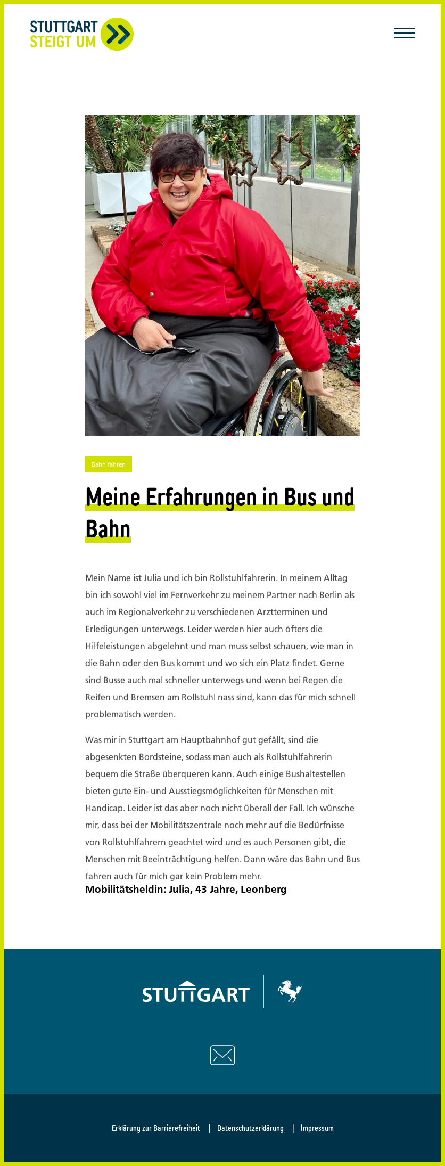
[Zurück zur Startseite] (82, 34)
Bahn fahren (109, 464)
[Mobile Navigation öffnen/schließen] (404, 34)
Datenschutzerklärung (250, 1127)
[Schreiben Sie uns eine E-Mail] (222, 1055)
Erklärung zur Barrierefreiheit (156, 1127)
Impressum (317, 1127)
